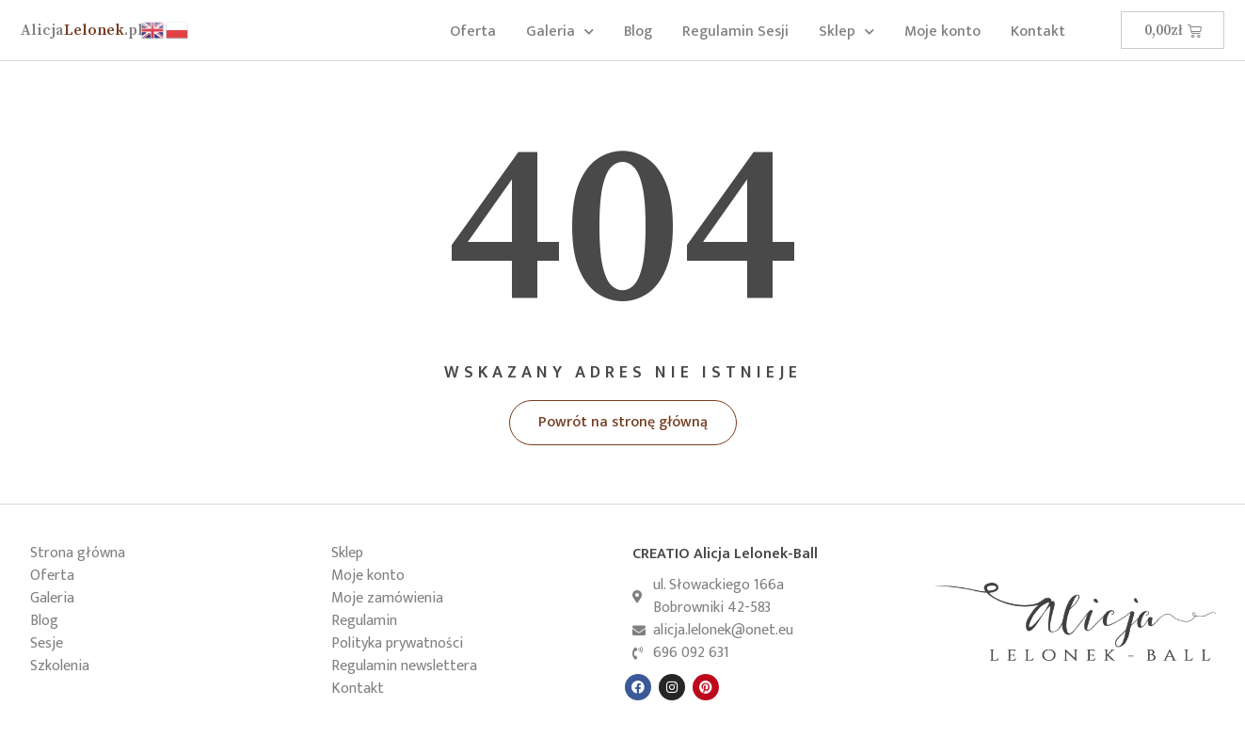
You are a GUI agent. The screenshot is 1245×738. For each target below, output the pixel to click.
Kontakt (1038, 31)
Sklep (846, 31)
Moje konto (942, 31)
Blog (638, 31)
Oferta (473, 31)
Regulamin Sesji (735, 31)
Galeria (560, 31)
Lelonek (82, 30)
